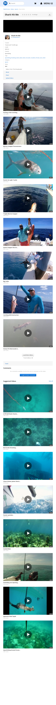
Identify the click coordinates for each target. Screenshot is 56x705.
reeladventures (16, 37)
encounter (28, 58)
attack (20, 58)
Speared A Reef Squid (9, 616)
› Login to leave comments (28, 375)
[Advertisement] (28, 669)
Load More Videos (28, 355)
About (7, 72)
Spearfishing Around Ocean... (11, 650)
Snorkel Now (7, 549)
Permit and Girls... (8, 515)
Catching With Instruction (11, 315)
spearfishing (8, 58)
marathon (33, 58)
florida (37, 58)
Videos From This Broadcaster (14, 69)
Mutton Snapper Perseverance (12, 146)
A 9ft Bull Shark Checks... (10, 414)
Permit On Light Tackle (10, 180)
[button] (9, 3)
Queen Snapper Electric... (10, 247)
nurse (41, 58)
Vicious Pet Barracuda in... (11, 349)
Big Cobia (6, 281)
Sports (16, 9)
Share (7, 75)
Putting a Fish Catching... (10, 112)
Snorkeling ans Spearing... (11, 582)
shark (17, 58)
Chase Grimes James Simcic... (11, 481)
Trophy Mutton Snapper (10, 214)
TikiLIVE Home (6, 9)
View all (51, 381)
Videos (12, 9)
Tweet (6, 363)
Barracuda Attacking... (10, 447)
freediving (13, 58)
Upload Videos (9, 78)
